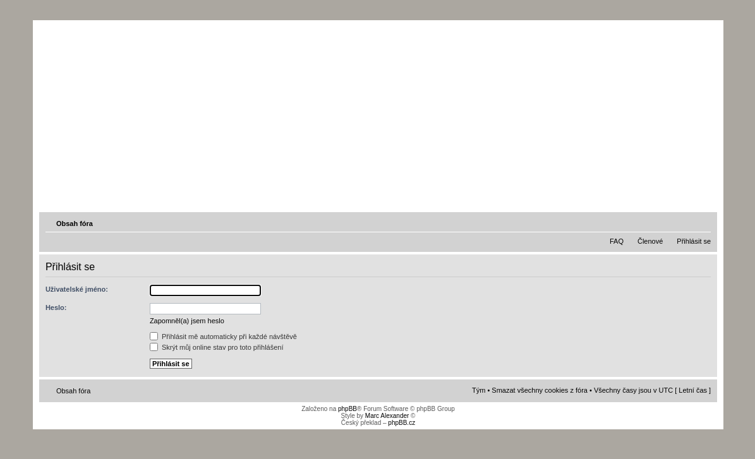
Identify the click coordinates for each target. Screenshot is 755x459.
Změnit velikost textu (702, 222)
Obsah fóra (74, 223)
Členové (650, 241)
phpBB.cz (401, 422)
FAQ (617, 241)
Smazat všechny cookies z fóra (540, 390)
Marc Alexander (387, 415)
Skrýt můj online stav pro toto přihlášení (217, 347)
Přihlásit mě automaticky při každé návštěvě (223, 336)
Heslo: (56, 307)
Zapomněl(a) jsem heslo (187, 321)
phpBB (347, 408)
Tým (478, 390)
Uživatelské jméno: (76, 289)
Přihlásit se (694, 241)
